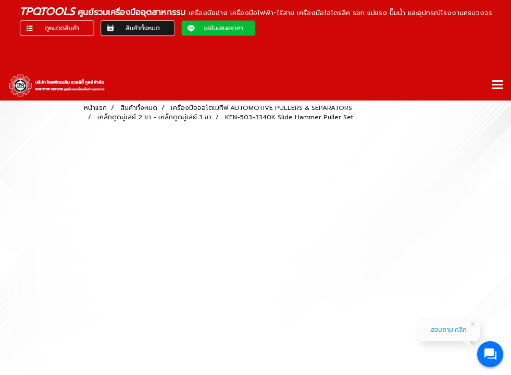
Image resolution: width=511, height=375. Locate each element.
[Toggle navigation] (497, 85)
